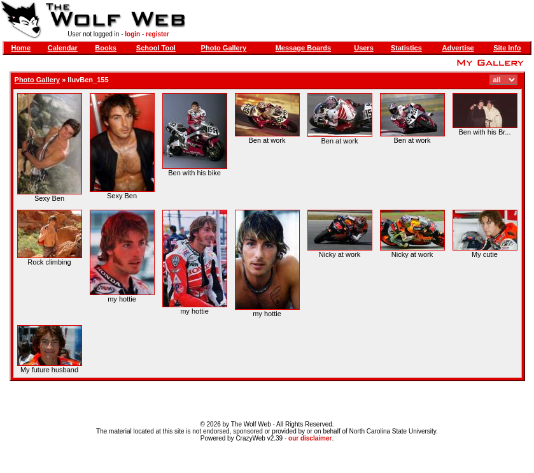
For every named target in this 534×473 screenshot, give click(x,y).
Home (21, 48)
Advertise (458, 48)
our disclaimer (310, 438)
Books (105, 48)
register (157, 34)
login (132, 34)
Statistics (406, 48)
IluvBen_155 (87, 80)
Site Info (507, 48)
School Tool (156, 48)
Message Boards (303, 48)
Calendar (63, 48)
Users (364, 48)
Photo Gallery (224, 48)
